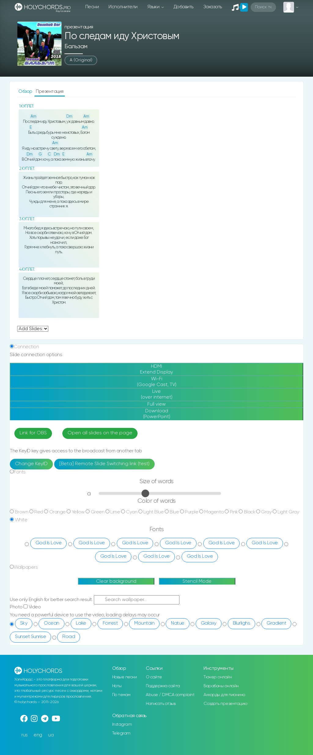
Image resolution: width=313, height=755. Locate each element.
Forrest (110, 623)
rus (24, 735)
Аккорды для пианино (224, 695)
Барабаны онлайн (221, 686)
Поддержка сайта (163, 686)
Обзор (25, 91)
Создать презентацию (225, 704)
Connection (26, 347)
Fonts (20, 472)
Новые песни (124, 677)
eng (38, 735)
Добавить (183, 7)
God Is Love (48, 543)
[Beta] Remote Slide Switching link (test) (104, 463)
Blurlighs (241, 623)
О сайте (154, 677)
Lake (81, 623)
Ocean (51, 623)
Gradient (276, 623)
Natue (177, 623)
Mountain (144, 623)
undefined (32, 329)
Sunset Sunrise (30, 636)
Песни (92, 7)
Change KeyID (31, 463)
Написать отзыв (160, 704)
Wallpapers (26, 567)
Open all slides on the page (100, 433)
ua (50, 735)
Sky (24, 623)
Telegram (121, 733)
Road (68, 636)
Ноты (117, 686)
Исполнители (123, 7)
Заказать (212, 7)
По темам (121, 695)
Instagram (122, 724)
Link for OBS (33, 433)
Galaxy (208, 623)
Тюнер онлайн (218, 677)
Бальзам (75, 46)
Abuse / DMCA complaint (170, 695)
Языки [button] (153, 7)
